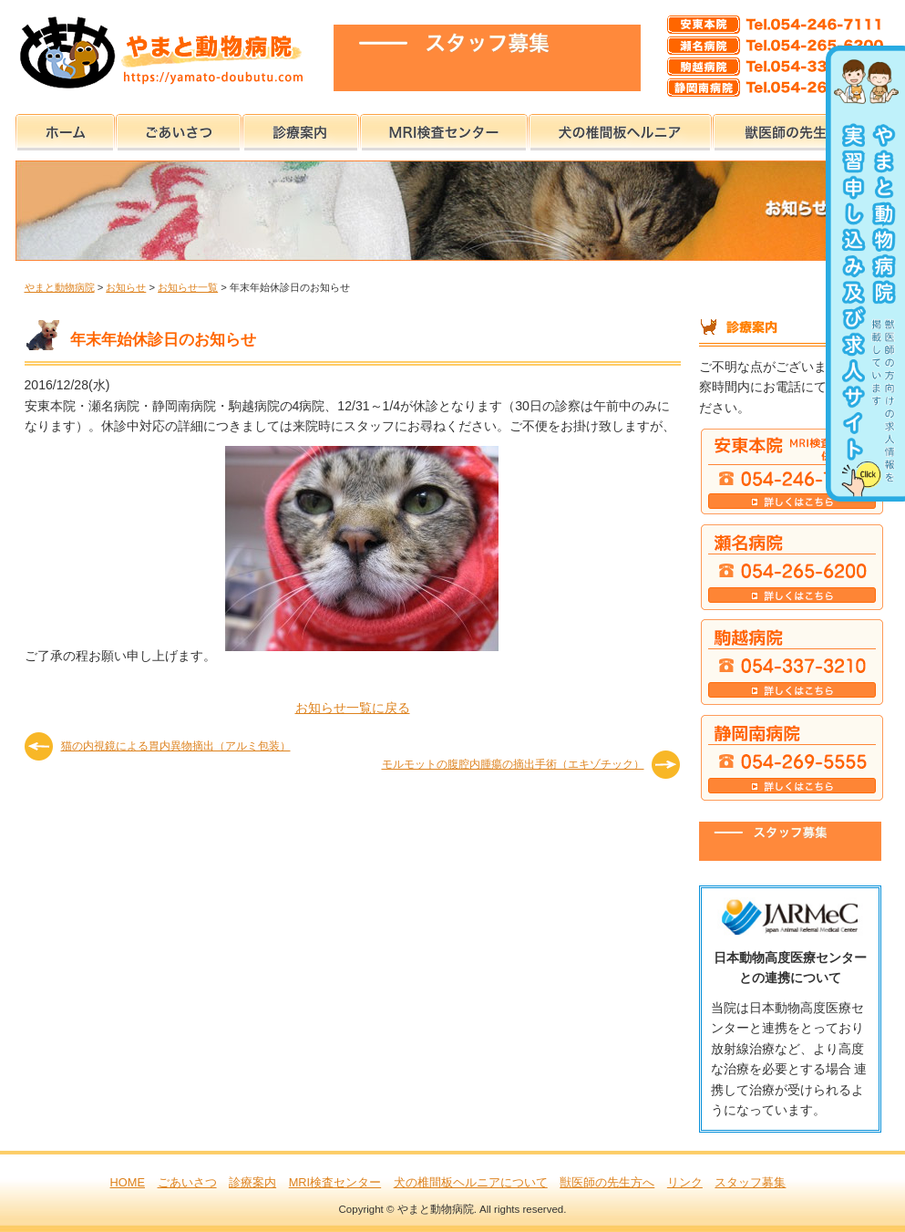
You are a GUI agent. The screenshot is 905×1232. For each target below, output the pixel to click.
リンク (685, 1182)
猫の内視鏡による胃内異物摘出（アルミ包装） (176, 746)
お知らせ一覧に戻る (352, 707)
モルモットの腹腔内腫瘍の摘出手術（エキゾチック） (513, 764)
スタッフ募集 (750, 1182)
